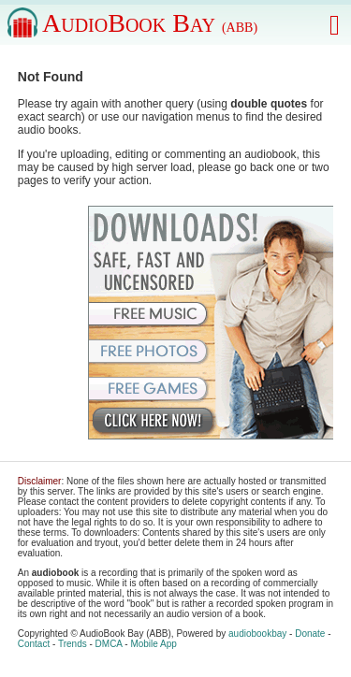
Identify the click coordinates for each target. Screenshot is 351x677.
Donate (310, 633)
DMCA (109, 644)
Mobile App (153, 644)
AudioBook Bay (149, 22)
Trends (72, 644)
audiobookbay (257, 633)
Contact (34, 644)
